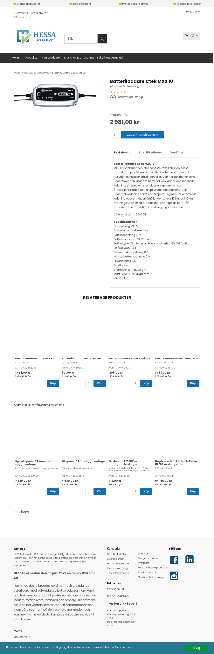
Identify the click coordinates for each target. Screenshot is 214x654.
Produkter (31, 58)
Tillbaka (21, 512)
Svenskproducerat (26, 4)
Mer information (133, 647)
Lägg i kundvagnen (142, 135)
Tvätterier (143, 563)
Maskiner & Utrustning (79, 58)
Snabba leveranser (187, 4)
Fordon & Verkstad (118, 563)
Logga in (191, 11)
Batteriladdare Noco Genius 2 (83, 358)
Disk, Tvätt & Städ (117, 554)
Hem (15, 58)
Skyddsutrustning (148, 572)
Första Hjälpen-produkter (153, 567)
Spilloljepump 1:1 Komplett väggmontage (33, 462)
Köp (53, 383)
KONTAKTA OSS (39, 13)
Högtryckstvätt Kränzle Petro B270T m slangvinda (176, 462)
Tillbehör (143, 553)
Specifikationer (150, 152)
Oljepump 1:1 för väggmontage (83, 461)
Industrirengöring (117, 568)
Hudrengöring (115, 558)
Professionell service (133, 4)
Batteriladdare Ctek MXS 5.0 (35, 358)
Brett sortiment (80, 4)
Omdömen (177, 152)
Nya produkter (51, 58)
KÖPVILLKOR (21, 13)
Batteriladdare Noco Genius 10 (176, 358)
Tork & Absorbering (118, 573)
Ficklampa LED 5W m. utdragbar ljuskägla (123, 462)
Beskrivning (122, 152)
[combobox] (22, 17)
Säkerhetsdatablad (110, 58)
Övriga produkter (148, 558)
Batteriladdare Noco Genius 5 (129, 358)
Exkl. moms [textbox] (21, 17)
